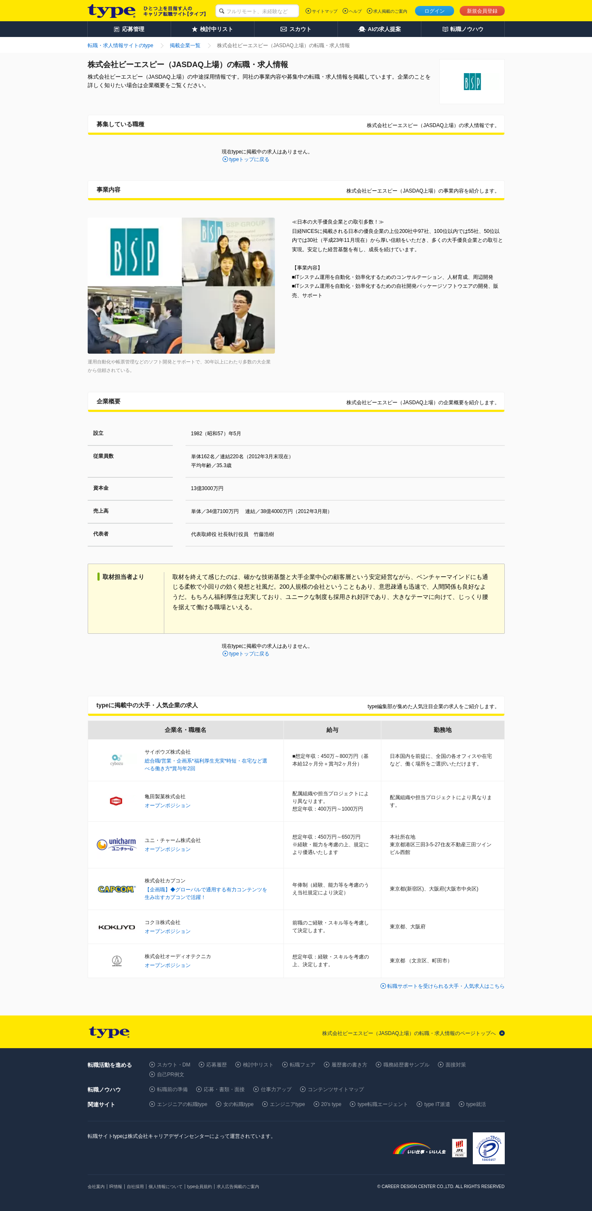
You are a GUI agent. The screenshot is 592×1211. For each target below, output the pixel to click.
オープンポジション (168, 805)
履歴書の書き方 (349, 1065)
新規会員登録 (482, 11)
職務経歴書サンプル (406, 1065)
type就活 (476, 1104)
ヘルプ (355, 11)
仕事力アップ (276, 1089)
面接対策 (456, 1065)
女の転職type (238, 1104)
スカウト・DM (174, 1065)
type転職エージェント (382, 1104)
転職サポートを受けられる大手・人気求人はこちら (446, 986)
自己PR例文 (171, 1075)
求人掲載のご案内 (390, 11)
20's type (331, 1104)
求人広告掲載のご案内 (238, 1186)
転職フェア (302, 1065)
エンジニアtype (287, 1104)
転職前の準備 (172, 1089)
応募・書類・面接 (224, 1089)
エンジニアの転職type (182, 1104)
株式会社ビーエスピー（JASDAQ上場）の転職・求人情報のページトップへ (409, 1033)
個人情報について (166, 1186)
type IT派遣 (437, 1104)
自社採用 (135, 1186)
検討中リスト (258, 1065)
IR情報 (115, 1186)
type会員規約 (199, 1186)
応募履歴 (216, 1065)
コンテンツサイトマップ (336, 1089)
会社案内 (96, 1186)
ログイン (434, 11)
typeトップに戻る (249, 159)
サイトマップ (324, 11)
